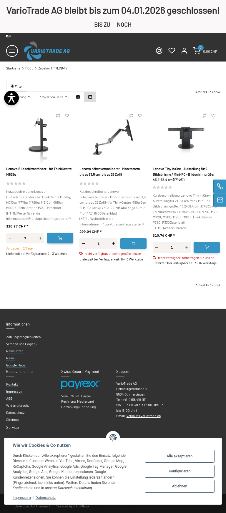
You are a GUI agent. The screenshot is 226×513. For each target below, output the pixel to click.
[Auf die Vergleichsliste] (58, 115)
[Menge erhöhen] (40, 238)
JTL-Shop (81, 506)
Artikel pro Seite (51, 97)
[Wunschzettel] (171, 51)
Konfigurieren (179, 471)
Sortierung (18, 97)
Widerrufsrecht (17, 405)
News (10, 358)
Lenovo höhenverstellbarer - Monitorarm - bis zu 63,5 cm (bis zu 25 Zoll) (110, 171)
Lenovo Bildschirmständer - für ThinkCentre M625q (39, 171)
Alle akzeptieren (179, 456)
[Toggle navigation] (12, 51)
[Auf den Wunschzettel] (66, 115)
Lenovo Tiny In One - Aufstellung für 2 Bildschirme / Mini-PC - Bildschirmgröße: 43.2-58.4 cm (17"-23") (183, 174)
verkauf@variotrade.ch (144, 416)
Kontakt (12, 384)
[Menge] (25, 238)
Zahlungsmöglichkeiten (23, 337)
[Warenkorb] (205, 51)
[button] (78, 97)
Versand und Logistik (21, 344)
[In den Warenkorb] (60, 238)
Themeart (43, 506)
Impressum (22, 498)
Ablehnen (179, 486)
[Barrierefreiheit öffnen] (11, 98)
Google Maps (16, 365)
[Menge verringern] (10, 238)
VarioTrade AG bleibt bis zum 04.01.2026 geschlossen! (113, 10)
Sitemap (12, 419)
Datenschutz (46, 498)
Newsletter (14, 351)
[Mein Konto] (184, 51)
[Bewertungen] (16, 183)
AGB (9, 398)
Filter (17, 86)
